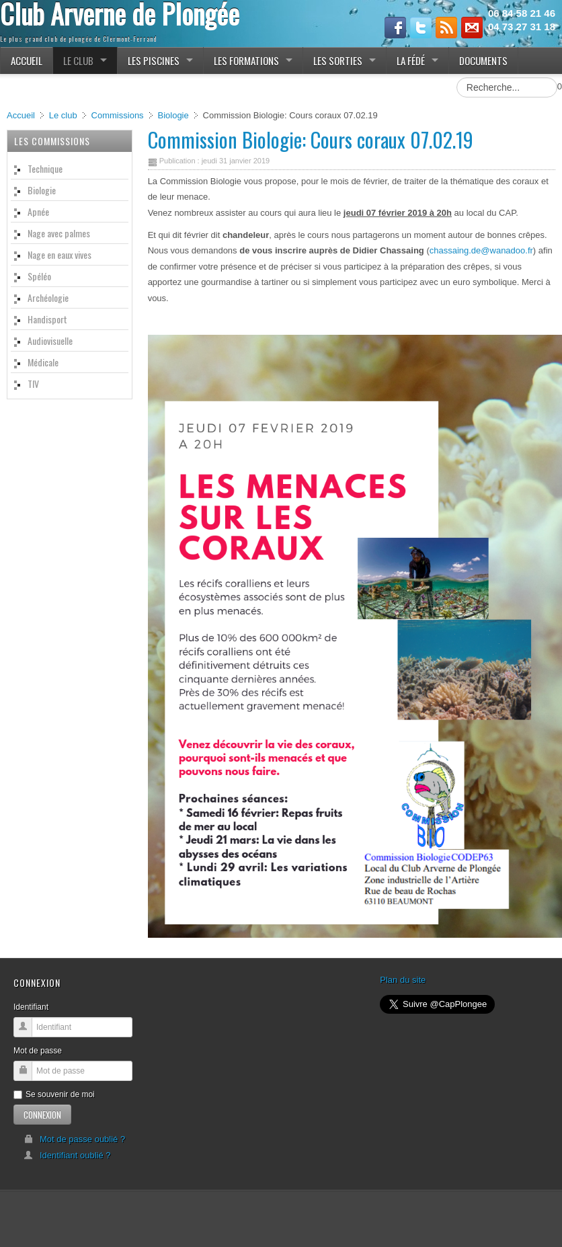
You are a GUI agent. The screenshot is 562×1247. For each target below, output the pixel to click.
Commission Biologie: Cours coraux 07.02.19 (310, 139)
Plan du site (403, 980)
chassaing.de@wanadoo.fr (481, 250)
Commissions (117, 115)
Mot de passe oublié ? (74, 1139)
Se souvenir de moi (54, 1094)
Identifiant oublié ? (67, 1155)
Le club (63, 115)
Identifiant (30, 1007)
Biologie (172, 115)
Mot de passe (37, 1050)
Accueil (21, 115)
